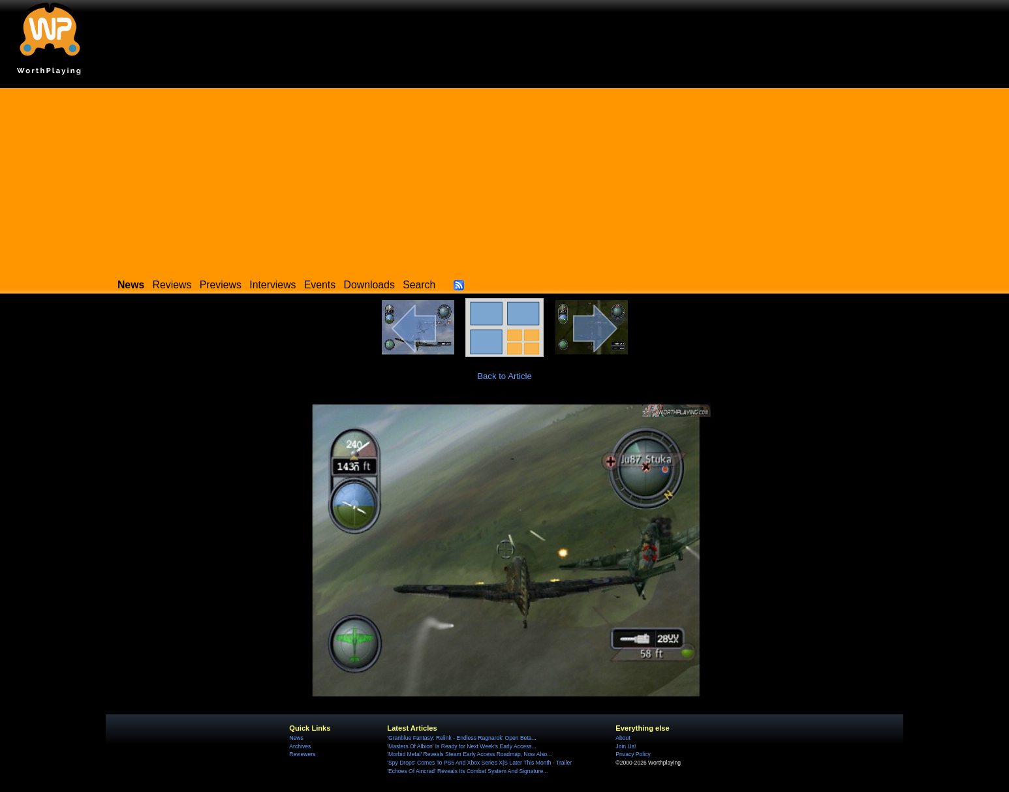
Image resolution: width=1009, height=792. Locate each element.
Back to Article (504, 376)
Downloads (369, 284)
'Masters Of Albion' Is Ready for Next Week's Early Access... (461, 746)
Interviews (272, 284)
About (622, 738)
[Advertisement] (504, 179)
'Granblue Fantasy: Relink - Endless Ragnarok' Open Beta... (461, 738)
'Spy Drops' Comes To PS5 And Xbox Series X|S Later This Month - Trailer (479, 762)
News (296, 738)
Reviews (172, 284)
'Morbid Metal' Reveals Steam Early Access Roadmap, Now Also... (469, 754)
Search (419, 284)
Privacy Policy (632, 754)
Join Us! (625, 746)
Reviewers (302, 754)
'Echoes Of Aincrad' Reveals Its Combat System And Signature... (467, 771)
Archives (300, 746)
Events (319, 284)
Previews (220, 284)
